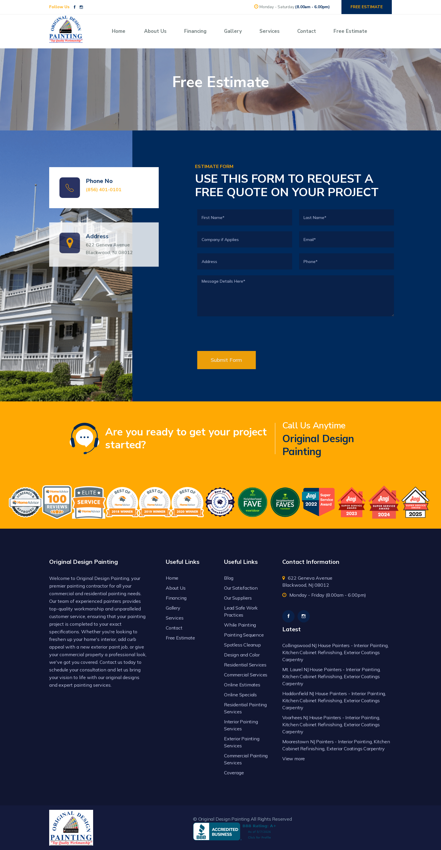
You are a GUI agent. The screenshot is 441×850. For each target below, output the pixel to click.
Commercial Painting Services (246, 759)
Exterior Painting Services (241, 742)
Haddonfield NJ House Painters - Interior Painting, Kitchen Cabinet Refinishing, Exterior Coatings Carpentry (334, 700)
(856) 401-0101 (104, 189)
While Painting (240, 625)
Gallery (233, 31)
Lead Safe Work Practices (241, 611)
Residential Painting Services (245, 708)
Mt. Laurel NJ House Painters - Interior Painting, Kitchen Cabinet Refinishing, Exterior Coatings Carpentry (331, 676)
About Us (155, 31)
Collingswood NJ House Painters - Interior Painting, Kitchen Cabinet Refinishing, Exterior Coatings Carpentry (335, 652)
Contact (306, 31)
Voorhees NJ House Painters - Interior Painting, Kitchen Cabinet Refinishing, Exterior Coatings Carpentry (331, 724)
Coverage (234, 773)
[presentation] (257, 395)
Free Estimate (350, 31)
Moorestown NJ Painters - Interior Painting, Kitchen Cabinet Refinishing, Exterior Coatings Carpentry (336, 745)
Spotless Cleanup (242, 645)
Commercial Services (245, 675)
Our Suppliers (238, 598)
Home (118, 31)
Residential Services (245, 665)
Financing (195, 31)
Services (269, 31)
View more (293, 758)
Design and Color (242, 655)
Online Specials (240, 695)
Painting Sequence (244, 635)
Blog (228, 578)
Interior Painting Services (241, 725)
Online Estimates (242, 685)
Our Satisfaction (241, 588)
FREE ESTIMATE (367, 7)
